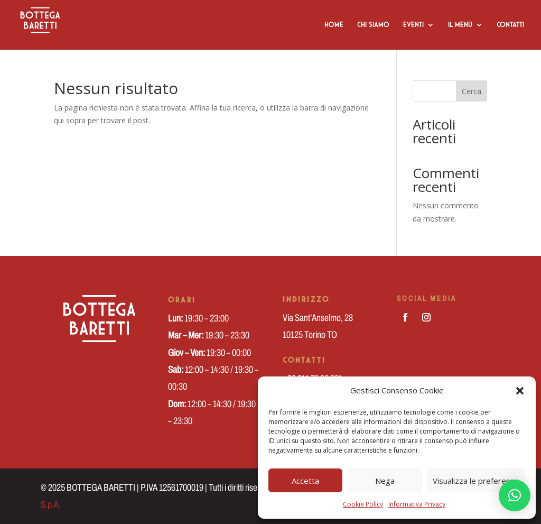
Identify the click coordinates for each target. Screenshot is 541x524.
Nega (385, 480)
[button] (520, 390)
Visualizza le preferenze (476, 480)
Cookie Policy (363, 504)
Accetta (305, 480)
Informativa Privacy (416, 504)
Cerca (471, 91)
